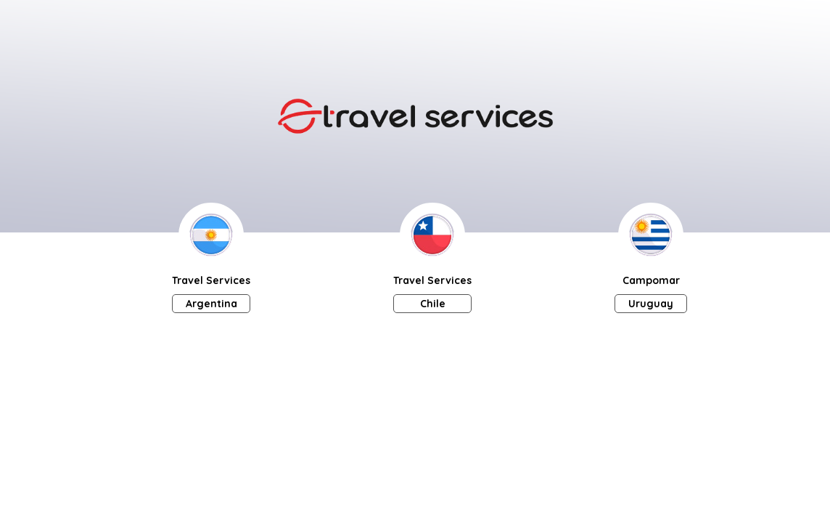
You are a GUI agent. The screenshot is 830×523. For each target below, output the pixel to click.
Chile (432, 303)
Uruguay (650, 303)
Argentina (211, 303)
